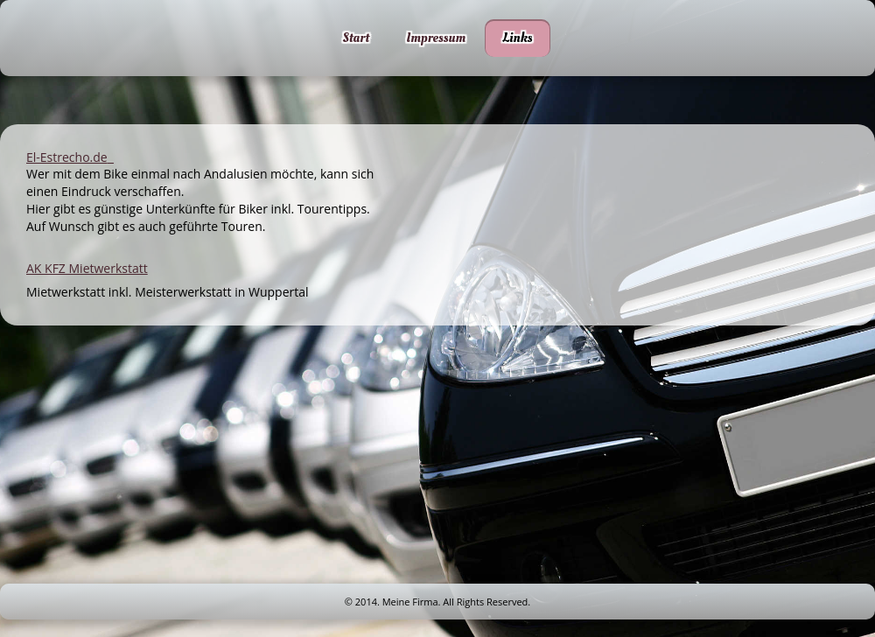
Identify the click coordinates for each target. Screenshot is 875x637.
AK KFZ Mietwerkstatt (87, 268)
